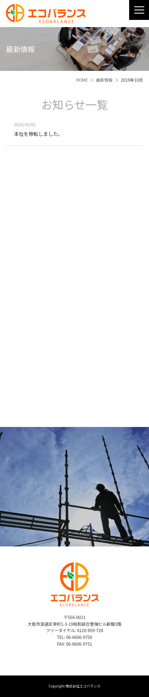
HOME (82, 80)
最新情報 (104, 80)
